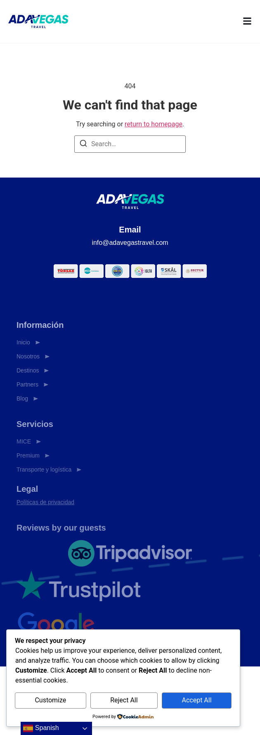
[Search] (83, 145)
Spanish (41, 728)
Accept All (196, 700)
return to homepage (153, 124)
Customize (50, 700)
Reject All (123, 700)
